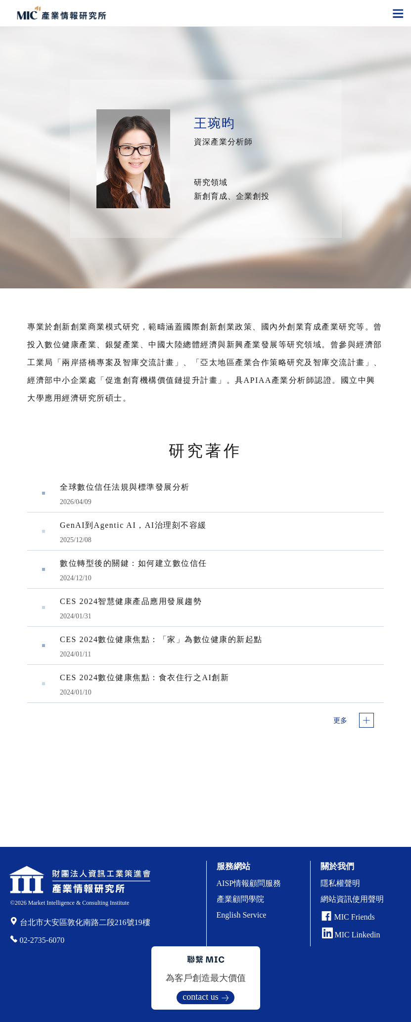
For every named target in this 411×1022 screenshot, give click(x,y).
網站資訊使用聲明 (352, 899)
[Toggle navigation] (398, 12)
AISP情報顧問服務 (249, 883)
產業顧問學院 (240, 899)
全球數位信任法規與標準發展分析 (125, 487)
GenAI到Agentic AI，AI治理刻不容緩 (133, 525)
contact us (200, 997)
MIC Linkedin (351, 934)
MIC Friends (354, 917)
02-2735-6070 (42, 940)
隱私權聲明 (340, 883)
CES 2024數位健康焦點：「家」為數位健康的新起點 (161, 639)
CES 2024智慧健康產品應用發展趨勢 (131, 601)
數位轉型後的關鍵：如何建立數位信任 (133, 563)
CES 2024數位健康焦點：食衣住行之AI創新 (144, 677)
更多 (340, 720)
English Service (242, 915)
